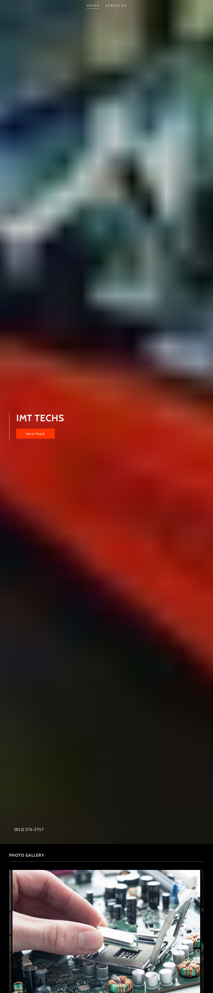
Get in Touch (35, 433)
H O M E (93, 5)
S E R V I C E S (116, 5)
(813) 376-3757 (29, 829)
